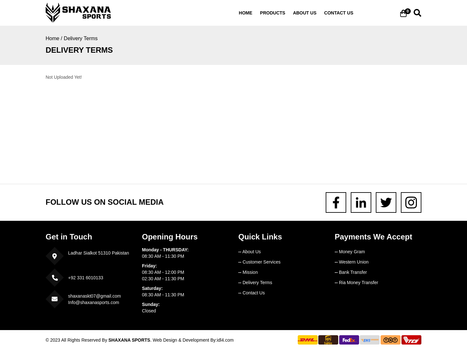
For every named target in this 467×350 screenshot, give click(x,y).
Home (245, 12)
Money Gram (350, 251)
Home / (54, 38)
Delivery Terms (81, 38)
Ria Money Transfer (356, 282)
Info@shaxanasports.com (93, 302)
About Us (249, 251)
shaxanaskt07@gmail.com (94, 296)
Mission (248, 272)
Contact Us (251, 292)
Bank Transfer (351, 272)
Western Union (352, 262)
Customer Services (259, 262)
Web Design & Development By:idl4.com (193, 340)
